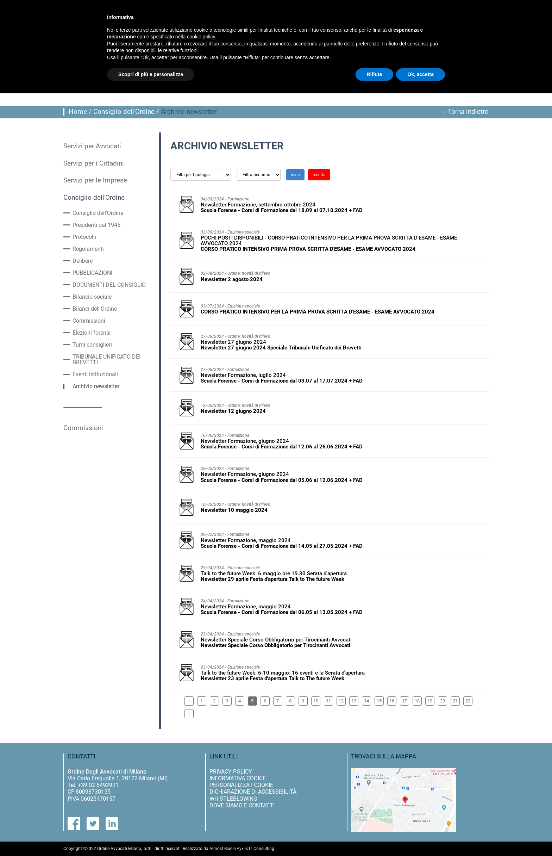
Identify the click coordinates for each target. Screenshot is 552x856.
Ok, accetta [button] (420, 74)
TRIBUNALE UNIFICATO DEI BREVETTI (106, 359)
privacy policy (230, 771)
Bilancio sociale (92, 297)
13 (353, 700)
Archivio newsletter (96, 386)
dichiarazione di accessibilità (252, 791)
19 (429, 700)
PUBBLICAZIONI (92, 273)
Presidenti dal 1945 (96, 225)
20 (442, 700)
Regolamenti (88, 249)
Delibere (83, 261)
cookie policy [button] (201, 36)
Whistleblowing (233, 798)
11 (328, 700)
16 (391, 700)
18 (417, 700)
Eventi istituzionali (95, 374)
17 (404, 700)
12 (341, 700)
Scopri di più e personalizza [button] (150, 74)
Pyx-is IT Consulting (255, 848)
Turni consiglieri (92, 345)
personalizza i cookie (241, 785)
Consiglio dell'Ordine (124, 112)
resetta (319, 174)
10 (315, 700)
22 (467, 700)
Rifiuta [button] (374, 74)
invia (295, 174)
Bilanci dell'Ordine (95, 309)
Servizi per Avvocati (92, 146)
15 (379, 700)
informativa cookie (237, 778)
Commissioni (89, 321)
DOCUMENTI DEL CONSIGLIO (109, 285)
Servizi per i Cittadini (93, 163)
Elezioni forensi (92, 333)
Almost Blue (220, 848)
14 (366, 700)
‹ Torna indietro (466, 112)
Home (78, 112)
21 (455, 700)
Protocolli (84, 237)
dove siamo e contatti (242, 805)
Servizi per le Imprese (95, 180)
